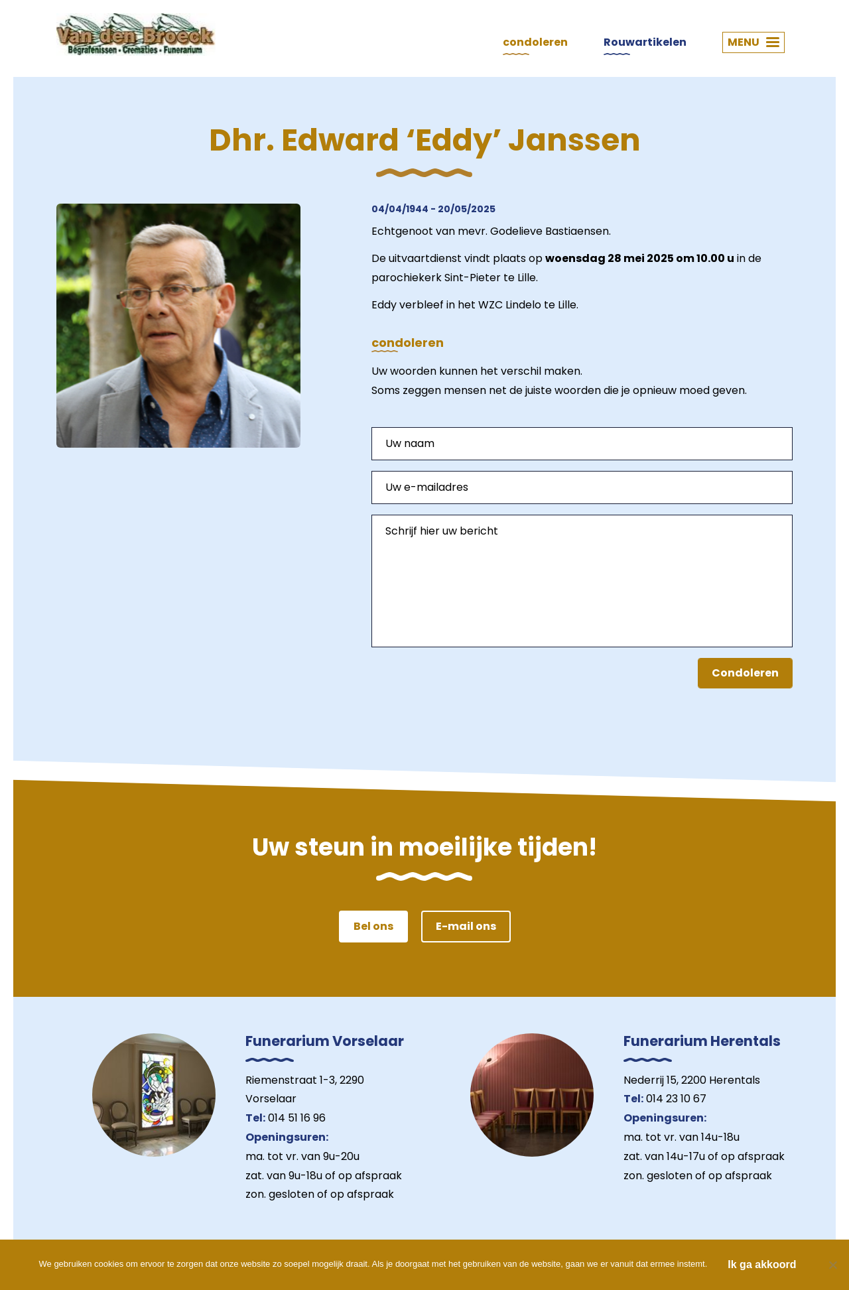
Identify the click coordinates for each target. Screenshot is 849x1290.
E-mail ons (466, 926)
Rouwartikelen (645, 42)
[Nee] (832, 1264)
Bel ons (373, 926)
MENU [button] (753, 42)
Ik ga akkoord (762, 1264)
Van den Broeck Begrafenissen (136, 34)
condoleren (535, 42)
